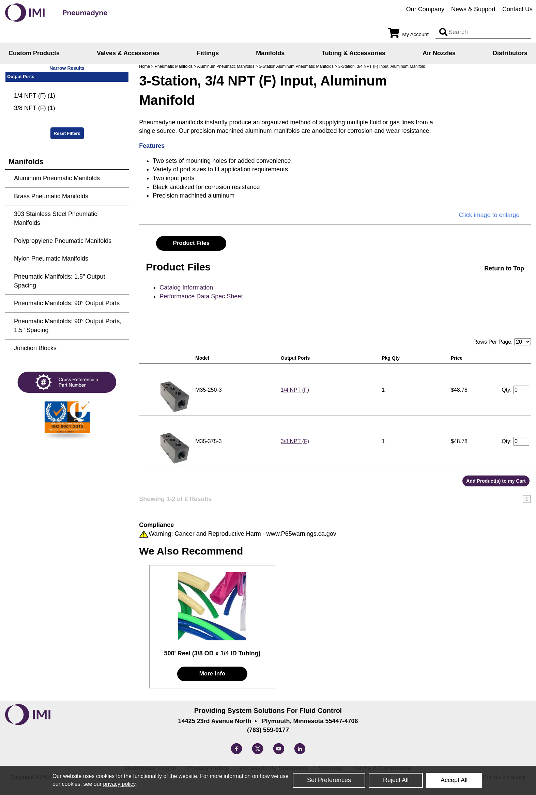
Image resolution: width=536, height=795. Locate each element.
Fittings (208, 53)
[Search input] (443, 32)
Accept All (454, 780)
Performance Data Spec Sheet (201, 296)
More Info (212, 673)
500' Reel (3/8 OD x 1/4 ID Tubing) (212, 653)
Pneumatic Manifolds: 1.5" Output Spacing (59, 281)
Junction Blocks (35, 348)
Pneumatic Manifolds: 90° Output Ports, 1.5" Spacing (67, 325)
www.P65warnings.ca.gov (301, 533)
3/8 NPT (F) (295, 441)
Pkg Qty (392, 358)
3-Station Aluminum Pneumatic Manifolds (296, 66)
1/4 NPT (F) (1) (34, 95)
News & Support (473, 9)
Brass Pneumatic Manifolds (51, 196)
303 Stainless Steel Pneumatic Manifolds (55, 218)
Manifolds (270, 53)
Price (458, 358)
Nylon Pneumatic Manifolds (51, 258)
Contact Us (517, 9)
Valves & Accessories (128, 53)
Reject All (396, 780)
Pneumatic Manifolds (174, 66)
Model (203, 358)
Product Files (191, 243)
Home (144, 66)
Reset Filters (67, 133)
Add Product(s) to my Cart (495, 481)
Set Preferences (329, 780)
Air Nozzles (439, 53)
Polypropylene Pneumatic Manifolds (62, 240)
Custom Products (34, 53)
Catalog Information (186, 287)
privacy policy (119, 784)
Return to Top (504, 268)
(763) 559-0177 (268, 730)
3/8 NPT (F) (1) (34, 108)
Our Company (425, 9)
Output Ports (296, 358)
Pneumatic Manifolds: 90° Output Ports (67, 303)
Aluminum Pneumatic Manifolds (225, 66)
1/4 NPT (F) (295, 390)
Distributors (510, 53)
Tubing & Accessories (353, 53)
